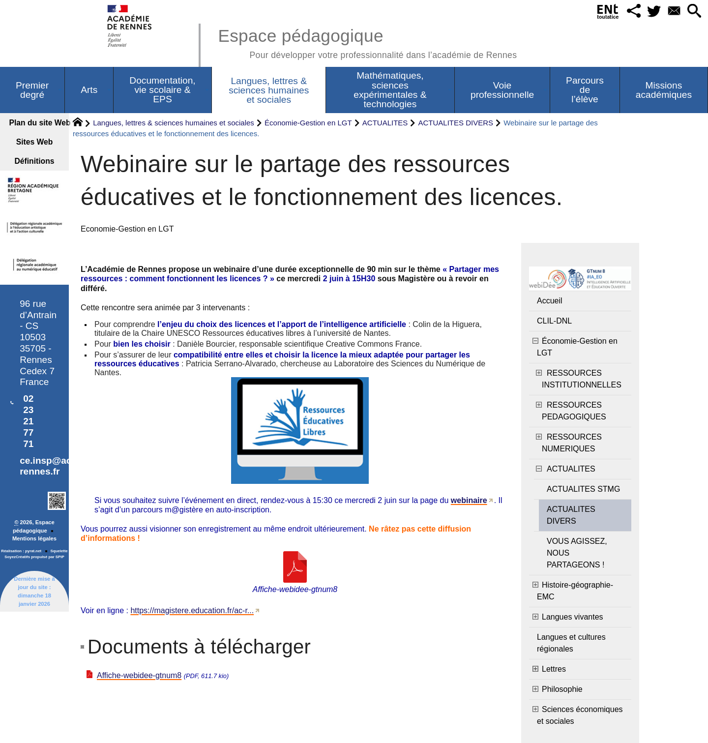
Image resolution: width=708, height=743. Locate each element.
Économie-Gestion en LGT (308, 123)
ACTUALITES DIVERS (456, 123)
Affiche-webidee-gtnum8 (139, 675)
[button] (631, 11)
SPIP (60, 557)
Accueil (549, 301)
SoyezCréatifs (17, 557)
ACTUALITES (385, 123)
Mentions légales (34, 538)
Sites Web (34, 142)
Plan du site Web (38, 123)
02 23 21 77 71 (28, 420)
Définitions (35, 161)
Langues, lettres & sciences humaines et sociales (173, 123)
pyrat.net (33, 551)
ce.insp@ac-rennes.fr (47, 466)
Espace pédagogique (367, 42)
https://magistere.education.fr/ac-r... (192, 610)
